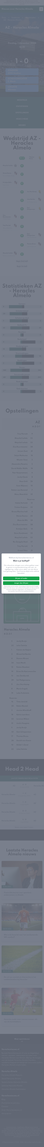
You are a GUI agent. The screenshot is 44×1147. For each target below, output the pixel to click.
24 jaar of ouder (21, 578)
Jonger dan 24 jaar (21, 583)
